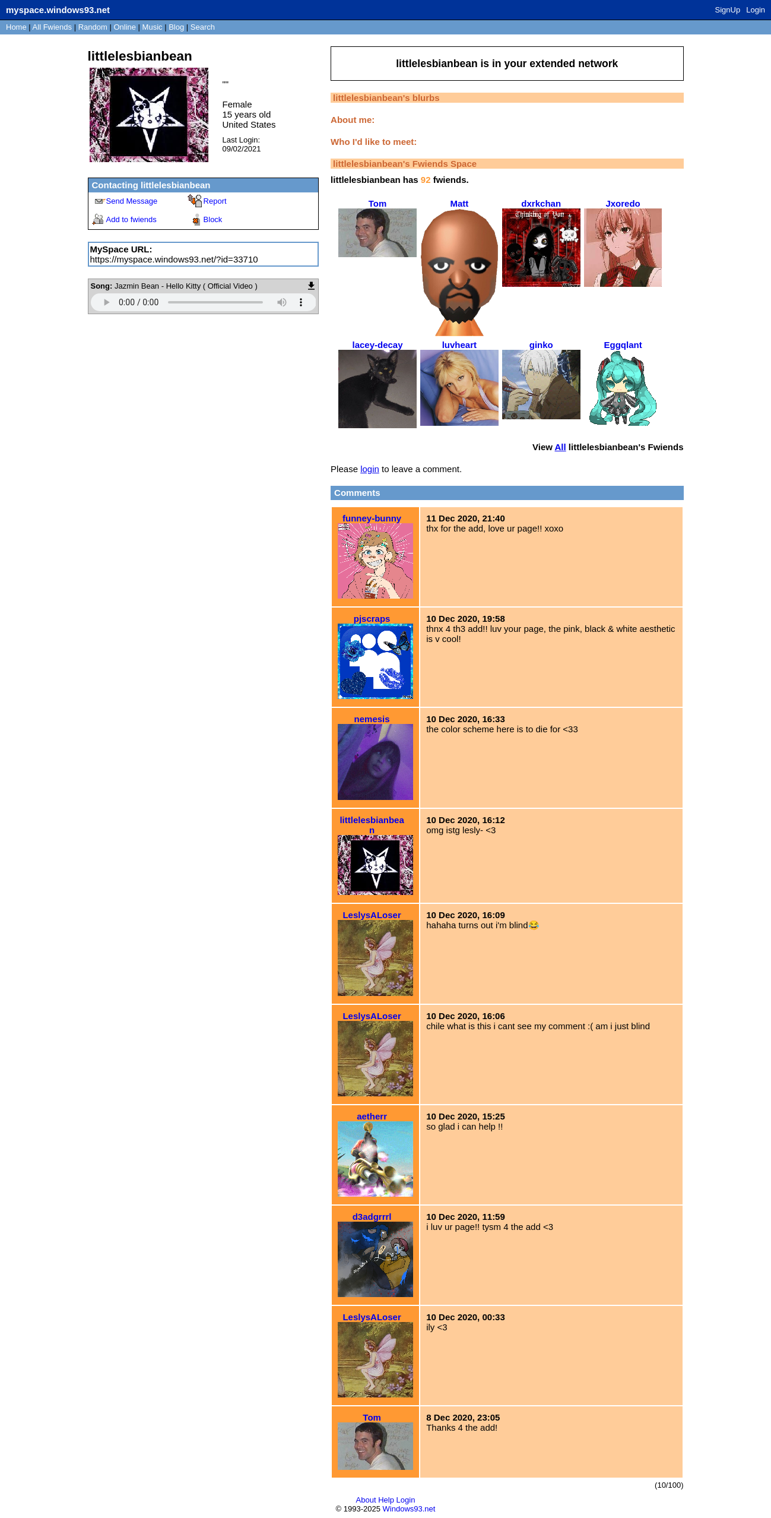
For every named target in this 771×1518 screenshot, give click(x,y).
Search (203, 27)
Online (124, 27)
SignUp (728, 9)
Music (152, 27)
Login (755, 9)
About (366, 1499)
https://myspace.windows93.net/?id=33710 (174, 259)
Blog (176, 27)
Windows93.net (409, 1508)
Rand (92, 27)
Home (16, 27)
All (52, 27)
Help (386, 1499)
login (369, 469)
